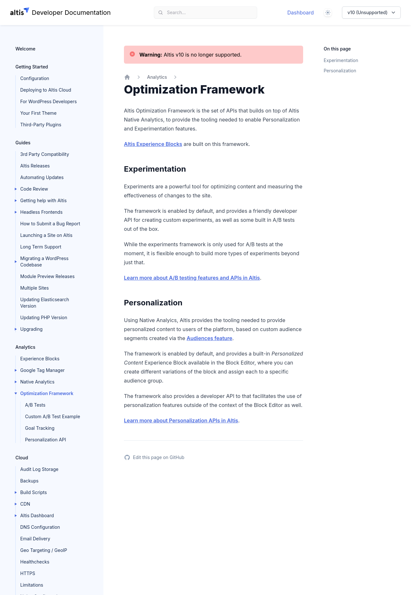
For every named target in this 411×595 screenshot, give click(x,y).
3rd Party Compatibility (44, 154)
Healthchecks (34, 561)
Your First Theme (38, 113)
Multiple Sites (34, 288)
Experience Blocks (39, 358)
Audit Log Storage (39, 469)
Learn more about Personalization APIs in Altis (181, 420)
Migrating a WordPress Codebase (44, 261)
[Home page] (60, 12)
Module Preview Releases (47, 276)
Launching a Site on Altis (46, 235)
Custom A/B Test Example (52, 416)
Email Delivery (35, 538)
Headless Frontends (41, 212)
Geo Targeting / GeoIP (43, 550)
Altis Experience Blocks (153, 144)
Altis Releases (35, 165)
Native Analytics (37, 381)
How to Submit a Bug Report (50, 223)
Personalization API (45, 439)
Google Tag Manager (42, 370)
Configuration (34, 78)
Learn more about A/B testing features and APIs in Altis (192, 278)
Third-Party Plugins (40, 124)
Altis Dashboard (37, 515)
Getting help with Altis (43, 200)
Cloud (21, 457)
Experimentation (341, 60)
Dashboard (300, 12)
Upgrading (31, 329)
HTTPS (27, 573)
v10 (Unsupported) (372, 12)
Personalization (340, 70)
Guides (23, 142)
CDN (25, 504)
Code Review (34, 189)
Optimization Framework (46, 393)
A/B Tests (35, 405)
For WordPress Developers (48, 101)
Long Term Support (40, 246)
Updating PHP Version (43, 317)
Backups (29, 480)
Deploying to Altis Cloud (45, 90)
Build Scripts (33, 492)
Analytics (25, 347)
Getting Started (31, 66)
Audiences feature (209, 338)
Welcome (25, 48)
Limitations (31, 585)
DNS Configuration (40, 527)
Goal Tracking (39, 428)
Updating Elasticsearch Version (44, 303)
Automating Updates (42, 177)
